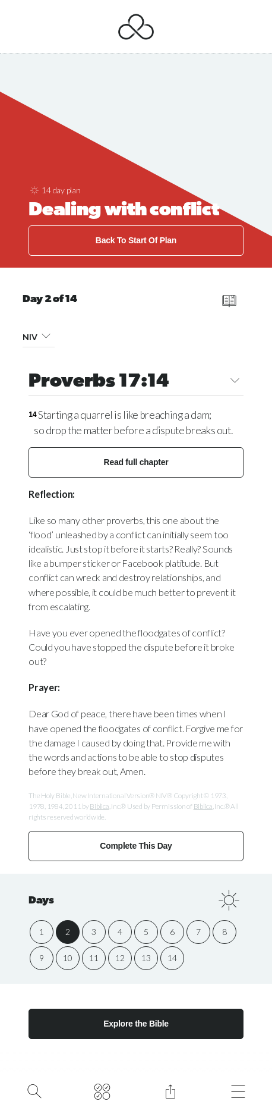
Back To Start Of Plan (136, 240)
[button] (45, 335)
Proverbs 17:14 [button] (136, 382)
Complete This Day (136, 846)
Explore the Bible (136, 1023)
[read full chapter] (229, 301)
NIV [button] (39, 335)
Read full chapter (136, 462)
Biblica (99, 806)
